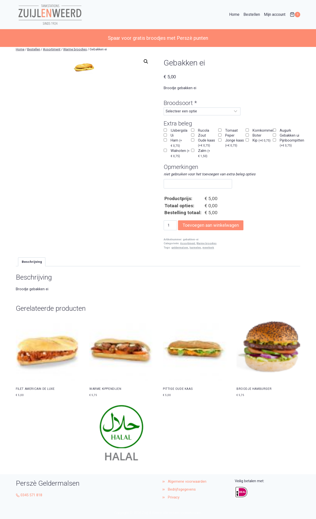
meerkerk (208, 247)
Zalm (204, 153)
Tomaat (231, 130)
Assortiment (187, 243)
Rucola (203, 130)
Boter (257, 135)
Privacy (173, 497)
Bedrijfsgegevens (182, 489)
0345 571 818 (31, 495)
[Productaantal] (170, 225)
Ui (172, 135)
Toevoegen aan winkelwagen (210, 225)
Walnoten (180, 153)
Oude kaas (206, 142)
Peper (230, 135)
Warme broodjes (207, 243)
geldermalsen (179, 247)
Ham (176, 142)
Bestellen (251, 14)
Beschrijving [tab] (32, 262)
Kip (262, 140)
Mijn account (274, 14)
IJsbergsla (179, 130)
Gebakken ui (289, 135)
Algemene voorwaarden (187, 481)
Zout (202, 135)
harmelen (195, 247)
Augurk (285, 130)
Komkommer (263, 130)
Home (234, 14)
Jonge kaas (234, 142)
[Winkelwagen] (295, 14)
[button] (145, 61)
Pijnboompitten (292, 142)
